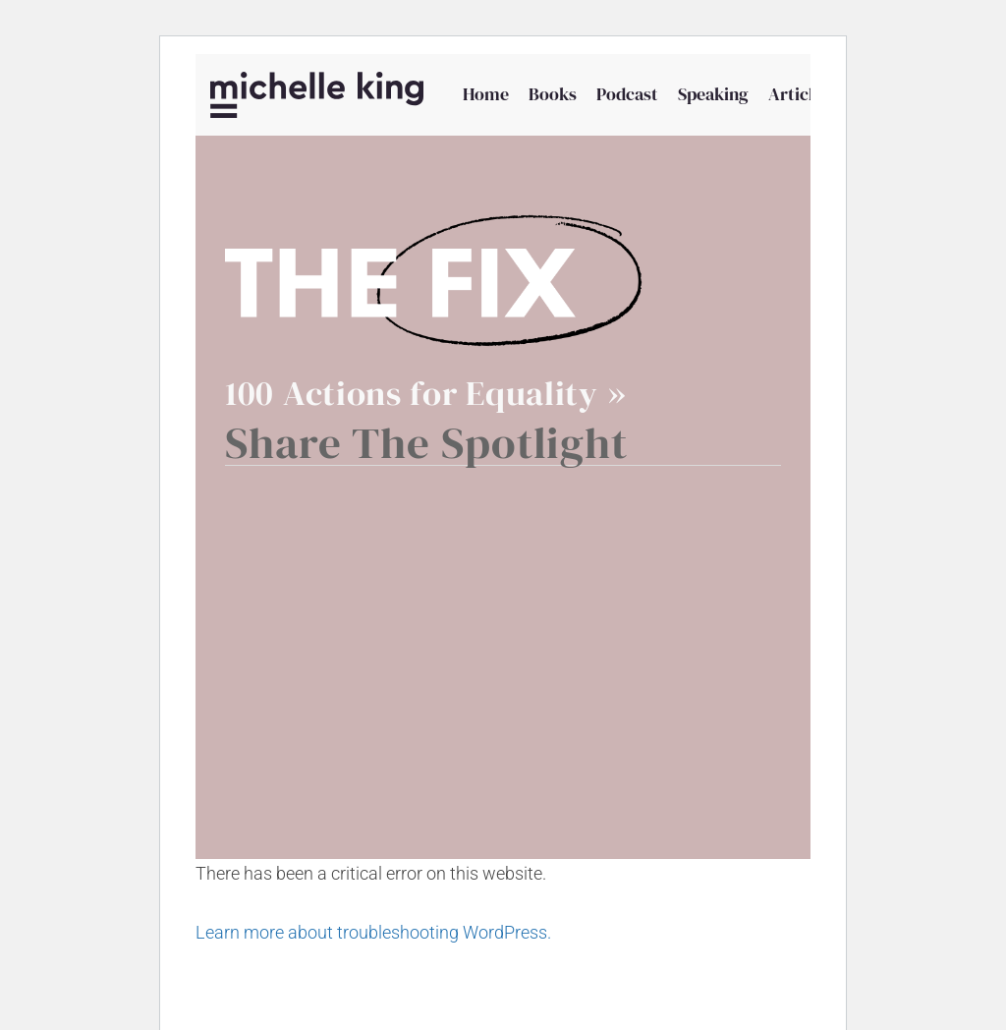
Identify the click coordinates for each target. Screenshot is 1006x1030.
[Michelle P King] (316, 95)
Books (553, 94)
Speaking (713, 94)
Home (486, 94)
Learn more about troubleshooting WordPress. (373, 932)
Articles (799, 94)
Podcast (627, 94)
